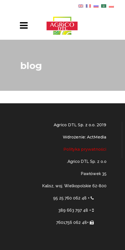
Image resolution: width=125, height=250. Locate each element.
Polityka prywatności (84, 149)
